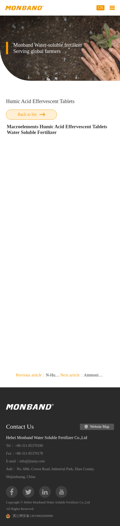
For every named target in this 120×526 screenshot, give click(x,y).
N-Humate (38, 375)
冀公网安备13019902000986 (29, 516)
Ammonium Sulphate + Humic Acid (82, 375)
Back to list (31, 114)
